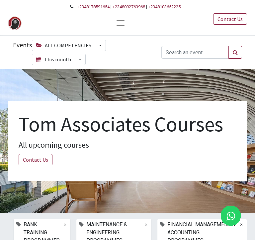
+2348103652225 (164, 6)
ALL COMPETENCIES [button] (64, 45)
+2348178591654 (93, 6)
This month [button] (54, 59)
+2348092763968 (129, 6)
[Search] (235, 52)
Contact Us (230, 19)
